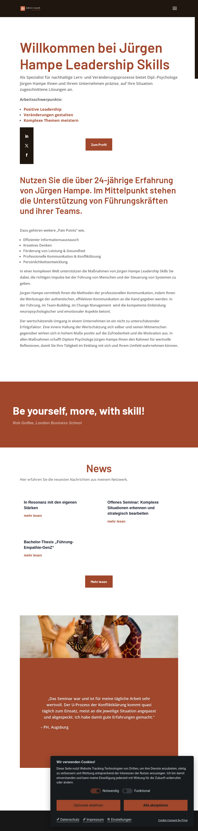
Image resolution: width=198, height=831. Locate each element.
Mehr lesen (99, 582)
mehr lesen (33, 515)
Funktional (142, 791)
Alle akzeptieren (155, 805)
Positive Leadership (42, 109)
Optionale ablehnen (88, 805)
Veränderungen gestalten (48, 114)
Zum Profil (99, 144)
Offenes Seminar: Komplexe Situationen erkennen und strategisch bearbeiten (133, 508)
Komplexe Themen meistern (51, 120)
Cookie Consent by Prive (173, 820)
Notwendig (110, 791)
